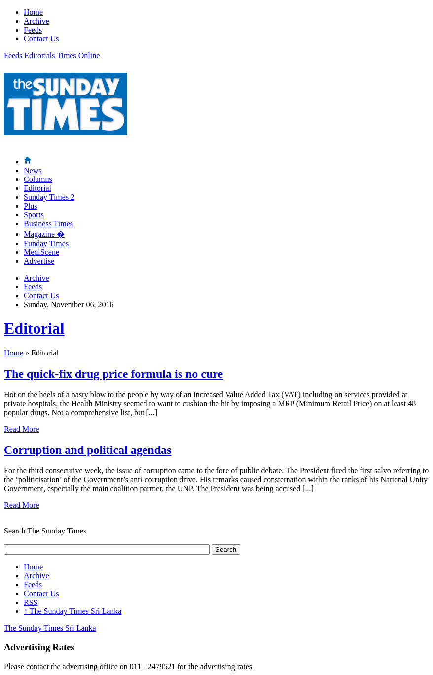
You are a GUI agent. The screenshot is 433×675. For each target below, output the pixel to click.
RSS (30, 602)
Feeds (33, 30)
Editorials (39, 55)
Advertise (39, 261)
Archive (36, 21)
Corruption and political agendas (87, 449)
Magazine (44, 234)
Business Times (48, 223)
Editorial (37, 188)
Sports (34, 215)
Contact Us (41, 39)
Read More (21, 429)
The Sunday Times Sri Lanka (72, 611)
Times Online (78, 55)
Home (33, 12)
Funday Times (46, 243)
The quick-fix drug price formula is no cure (113, 373)
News (32, 170)
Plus (30, 206)
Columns (38, 179)
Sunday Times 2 (49, 197)
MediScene (41, 252)
